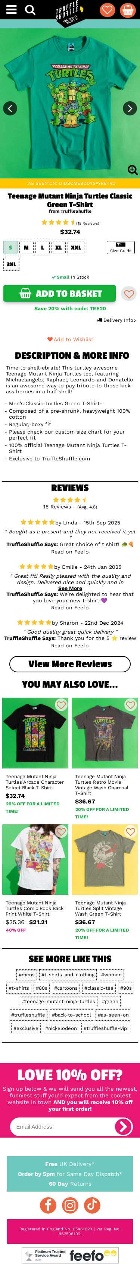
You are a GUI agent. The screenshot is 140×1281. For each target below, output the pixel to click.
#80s (41, 988)
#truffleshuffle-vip (105, 1028)
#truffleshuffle (28, 1015)
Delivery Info (116, 320)
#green (110, 1001)
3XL (11, 264)
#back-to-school (71, 1015)
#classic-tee (98, 988)
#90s (126, 988)
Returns (70, 1183)
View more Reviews (70, 664)
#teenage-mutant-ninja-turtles (58, 1001)
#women (111, 974)
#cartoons (66, 988)
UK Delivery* (70, 1163)
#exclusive (25, 1028)
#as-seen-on (113, 1015)
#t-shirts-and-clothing (67, 974)
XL (58, 247)
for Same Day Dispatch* (70, 1172)
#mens (27, 974)
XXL (76, 247)
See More (70, 588)
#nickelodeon (61, 1028)
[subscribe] (123, 1127)
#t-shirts (19, 988)
